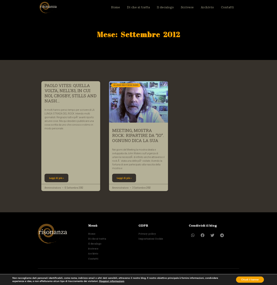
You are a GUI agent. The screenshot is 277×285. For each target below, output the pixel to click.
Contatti (227, 7)
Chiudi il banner (250, 279)
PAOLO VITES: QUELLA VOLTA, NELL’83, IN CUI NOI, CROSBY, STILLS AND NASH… (70, 93)
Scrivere (187, 7)
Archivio (207, 7)
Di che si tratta (138, 7)
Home (115, 7)
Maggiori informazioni (111, 281)
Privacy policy (147, 233)
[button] (193, 235)
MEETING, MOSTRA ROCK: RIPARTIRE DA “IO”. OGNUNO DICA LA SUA (138, 135)
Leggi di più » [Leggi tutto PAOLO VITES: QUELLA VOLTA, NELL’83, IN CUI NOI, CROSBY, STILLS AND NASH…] (56, 178)
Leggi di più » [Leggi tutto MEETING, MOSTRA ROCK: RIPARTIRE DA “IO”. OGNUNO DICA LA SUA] (124, 178)
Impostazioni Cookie (150, 238)
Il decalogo (165, 7)
